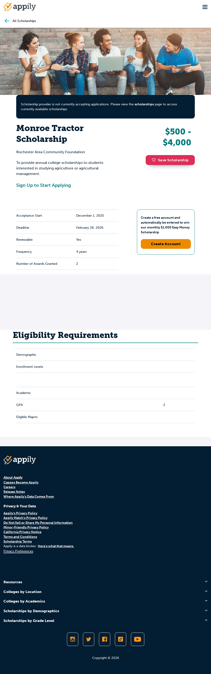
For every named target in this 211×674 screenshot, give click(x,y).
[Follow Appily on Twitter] (88, 639)
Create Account (166, 244)
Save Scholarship (170, 160)
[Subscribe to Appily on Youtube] (137, 639)
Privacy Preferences (18, 551)
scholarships (144, 104)
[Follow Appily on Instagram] (72, 639)
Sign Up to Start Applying (43, 185)
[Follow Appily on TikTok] (120, 639)
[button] (155, 160)
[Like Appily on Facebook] (104, 639)
